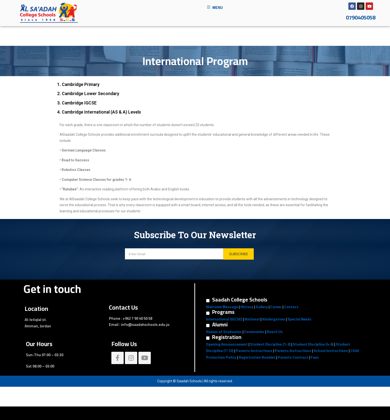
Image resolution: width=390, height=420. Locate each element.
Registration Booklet (257, 357)
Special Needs (299, 319)
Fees (315, 357)
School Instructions (331, 350)
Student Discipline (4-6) (313, 344)
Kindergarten (273, 319)
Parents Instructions (254, 350)
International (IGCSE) (224, 319)
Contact (291, 306)
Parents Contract (293, 357)
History (246, 306)
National (252, 319)
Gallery (262, 306)
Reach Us (275, 331)
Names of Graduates (224, 331)
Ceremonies (254, 331)
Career (276, 306)
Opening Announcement (227, 344)
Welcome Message (222, 306)
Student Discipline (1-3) (270, 344)
